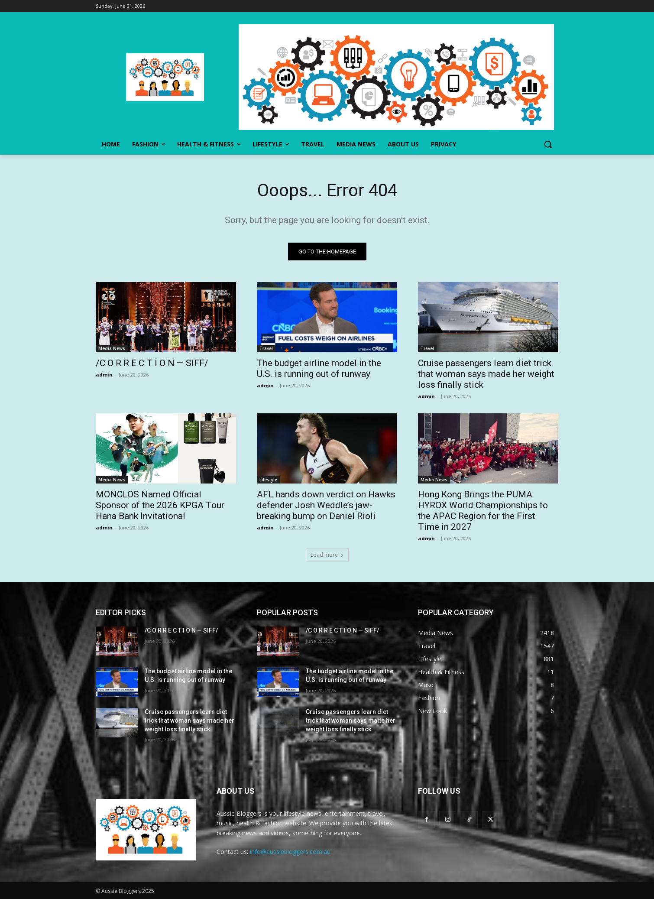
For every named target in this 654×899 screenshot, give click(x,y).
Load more (327, 554)
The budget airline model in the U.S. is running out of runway (319, 368)
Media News (111, 348)
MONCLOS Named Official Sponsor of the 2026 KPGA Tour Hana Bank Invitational (160, 505)
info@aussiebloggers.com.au (290, 851)
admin (104, 374)
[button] (547, 144)
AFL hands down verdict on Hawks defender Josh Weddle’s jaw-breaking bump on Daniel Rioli (326, 505)
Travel (266, 348)
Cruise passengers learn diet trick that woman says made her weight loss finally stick (486, 374)
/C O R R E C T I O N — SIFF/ (152, 363)
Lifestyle (268, 480)
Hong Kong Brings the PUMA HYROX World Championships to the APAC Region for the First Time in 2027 (483, 510)
